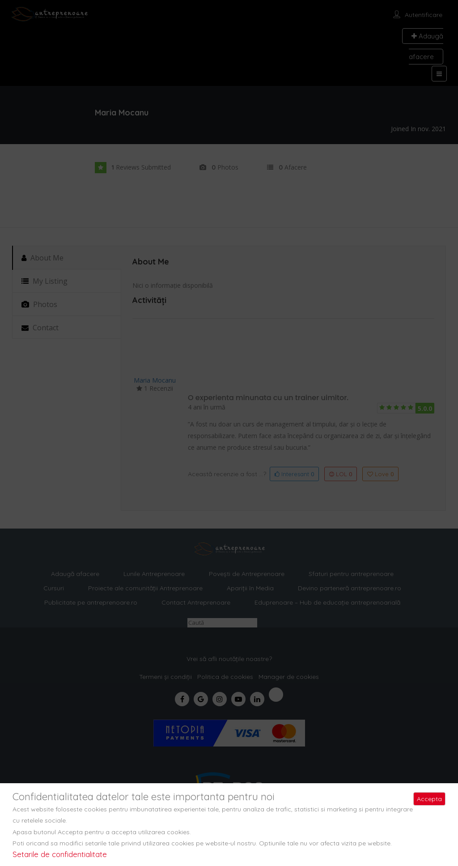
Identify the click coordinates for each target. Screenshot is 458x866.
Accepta (429, 799)
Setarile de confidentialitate (60, 854)
